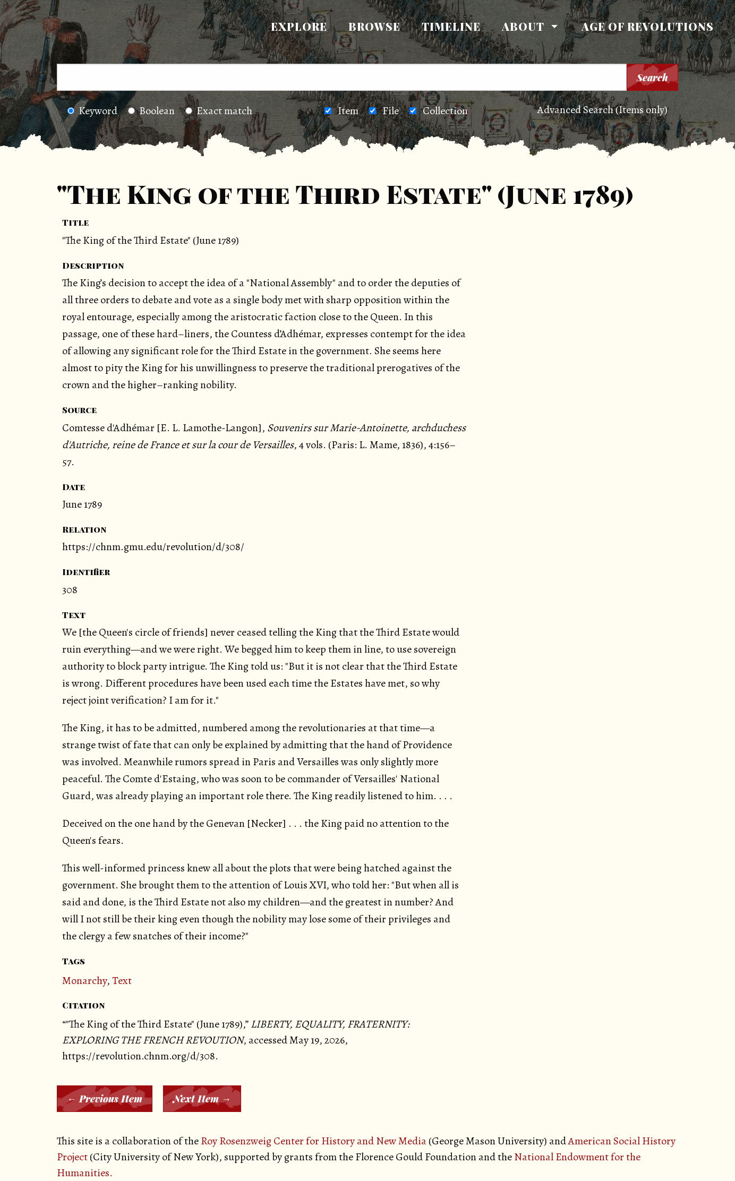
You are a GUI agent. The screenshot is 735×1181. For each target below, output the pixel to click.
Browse (374, 26)
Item (348, 111)
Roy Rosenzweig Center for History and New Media (313, 1141)
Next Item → (202, 1098)
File (390, 111)
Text (122, 980)
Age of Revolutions (648, 26)
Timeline (451, 26)
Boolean (151, 111)
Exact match (218, 111)
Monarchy (84, 980)
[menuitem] (299, 26)
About (523, 26)
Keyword (92, 111)
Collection (445, 111)
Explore (299, 26)
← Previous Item (104, 1098)
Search (652, 77)
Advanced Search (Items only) (602, 109)
